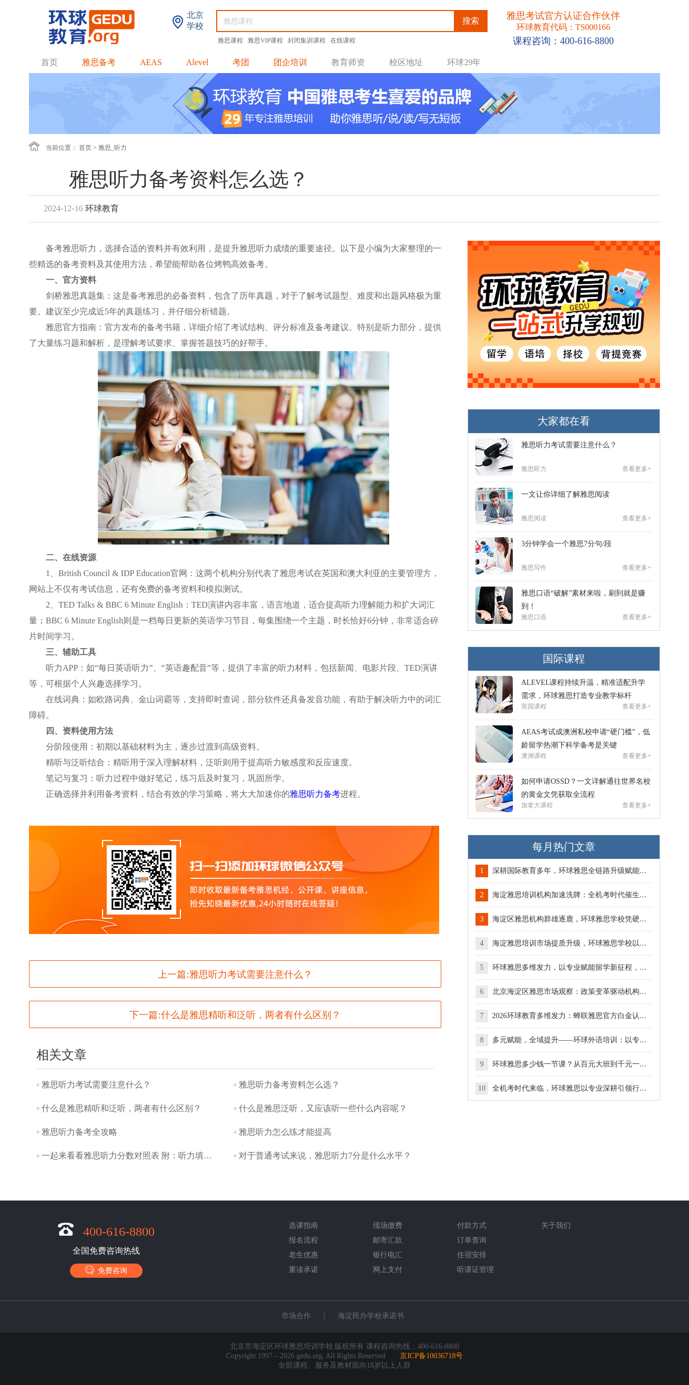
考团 (240, 62)
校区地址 (406, 62)
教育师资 (348, 62)
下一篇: (234, 1015)
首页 (49, 62)
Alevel (197, 62)
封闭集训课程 (307, 40)
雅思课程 (231, 40)
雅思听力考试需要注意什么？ (250, 974)
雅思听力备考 (315, 793)
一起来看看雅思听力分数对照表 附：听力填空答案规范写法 (128, 1155)
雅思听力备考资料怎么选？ (289, 1084)
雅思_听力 (112, 147)
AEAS (151, 62)
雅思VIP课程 (266, 40)
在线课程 (343, 40)
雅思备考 (99, 62)
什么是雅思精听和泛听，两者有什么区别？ (251, 1015)
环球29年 (464, 62)
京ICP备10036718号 (431, 1356)
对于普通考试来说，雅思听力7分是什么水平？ (325, 1155)
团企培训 (290, 62)
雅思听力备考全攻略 (79, 1131)
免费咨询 (106, 1270)
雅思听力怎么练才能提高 (285, 1131)
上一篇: (235, 974)
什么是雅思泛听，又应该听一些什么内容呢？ (323, 1108)
